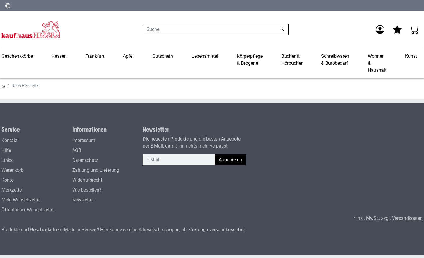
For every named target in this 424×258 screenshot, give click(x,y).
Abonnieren (230, 159)
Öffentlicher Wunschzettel (27, 210)
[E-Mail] (179, 159)
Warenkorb (12, 170)
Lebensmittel (205, 56)
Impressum (83, 140)
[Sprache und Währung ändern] (7, 5)
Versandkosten (407, 218)
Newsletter (83, 200)
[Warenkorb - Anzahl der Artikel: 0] (414, 29)
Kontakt (9, 140)
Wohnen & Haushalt (377, 63)
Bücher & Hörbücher (292, 59)
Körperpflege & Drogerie (250, 59)
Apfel (128, 56)
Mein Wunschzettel (20, 200)
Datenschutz (85, 160)
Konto (7, 180)
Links (7, 160)
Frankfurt (94, 56)
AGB (76, 150)
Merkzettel (12, 190)
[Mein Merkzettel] (397, 29)
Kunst (411, 56)
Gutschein (162, 56)
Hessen (59, 56)
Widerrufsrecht (87, 180)
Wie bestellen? (87, 190)
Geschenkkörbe (17, 56)
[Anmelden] (380, 29)
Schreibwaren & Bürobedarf (335, 59)
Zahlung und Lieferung (95, 170)
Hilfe (6, 150)
